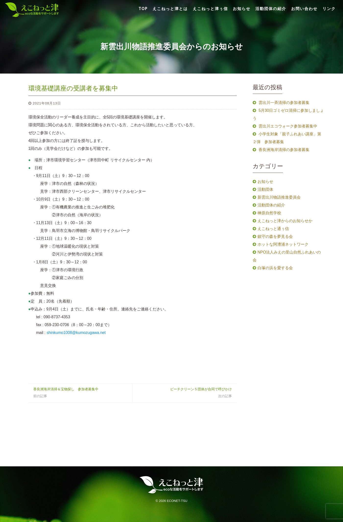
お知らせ (241, 8)
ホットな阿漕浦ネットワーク (283, 244)
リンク (329, 8)
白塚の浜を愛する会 (275, 268)
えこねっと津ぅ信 (210, 8)
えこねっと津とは (170, 8)
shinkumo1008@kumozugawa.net (76, 333)
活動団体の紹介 (270, 8)
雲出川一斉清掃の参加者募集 (284, 103)
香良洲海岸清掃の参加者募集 (284, 150)
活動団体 (265, 189)
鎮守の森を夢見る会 (275, 236)
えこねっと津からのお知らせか (285, 221)
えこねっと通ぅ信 (273, 229)
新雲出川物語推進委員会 (279, 197)
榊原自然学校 (269, 213)
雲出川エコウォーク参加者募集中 (288, 126)
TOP (143, 8)
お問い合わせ (304, 8)
